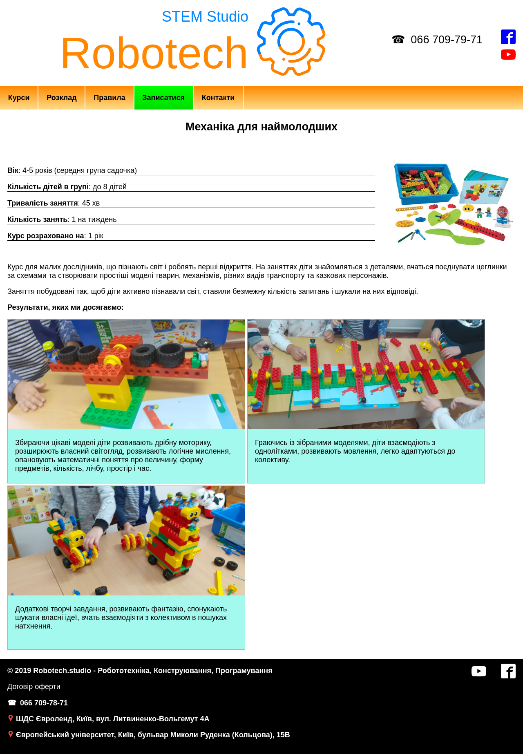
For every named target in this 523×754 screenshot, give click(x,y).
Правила (109, 98)
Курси (19, 98)
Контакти (218, 98)
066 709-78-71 (44, 703)
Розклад (61, 98)
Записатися (163, 98)
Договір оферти (33, 686)
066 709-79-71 (447, 40)
